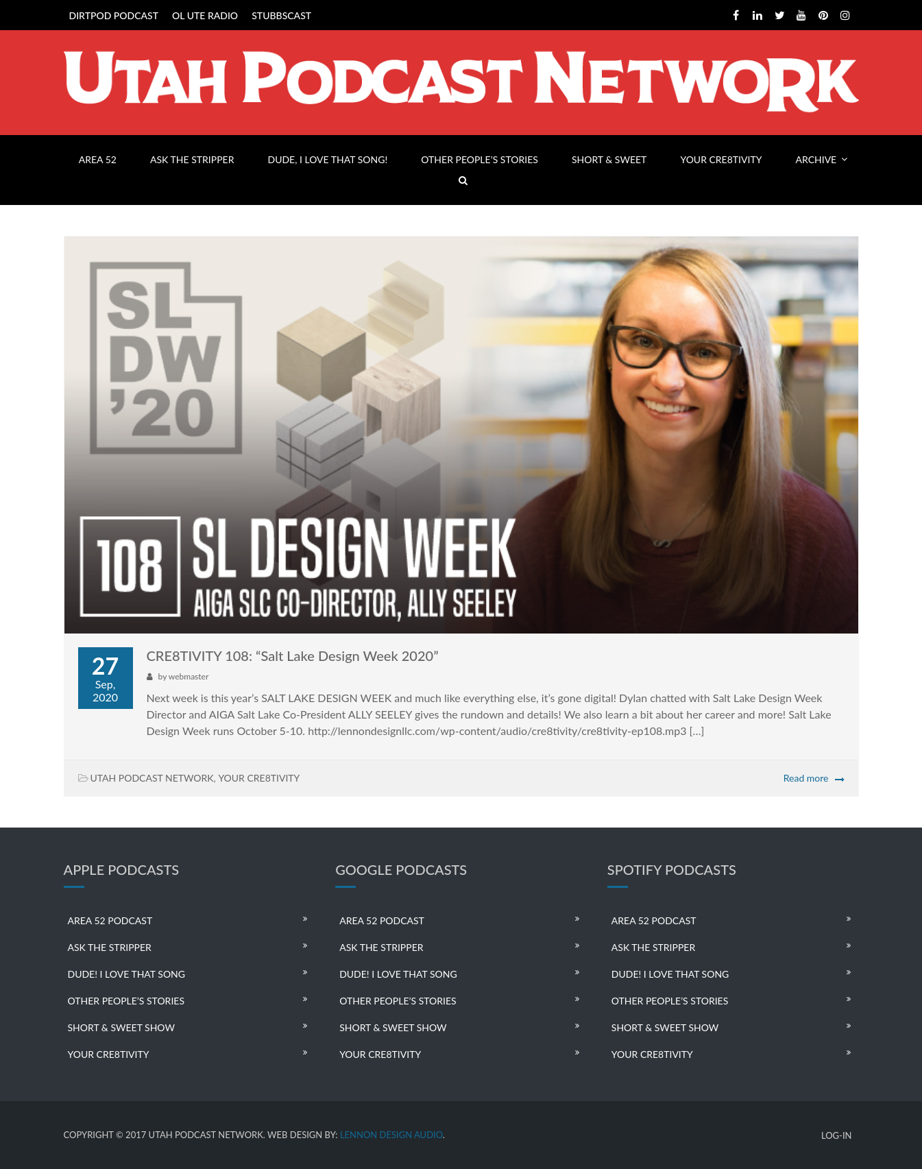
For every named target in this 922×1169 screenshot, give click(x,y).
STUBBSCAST (281, 15)
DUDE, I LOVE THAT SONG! (328, 159)
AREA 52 (98, 159)
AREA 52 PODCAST (110, 920)
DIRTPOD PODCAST (113, 15)
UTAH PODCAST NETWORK (152, 778)
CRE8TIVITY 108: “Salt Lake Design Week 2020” (293, 655)
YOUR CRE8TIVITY (721, 159)
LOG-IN (836, 1135)
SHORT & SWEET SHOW (121, 1027)
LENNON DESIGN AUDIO (391, 1134)
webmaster (188, 676)
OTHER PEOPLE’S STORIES (479, 159)
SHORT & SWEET (609, 159)
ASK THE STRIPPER (192, 159)
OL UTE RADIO (205, 15)
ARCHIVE (816, 159)
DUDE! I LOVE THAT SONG (127, 974)
